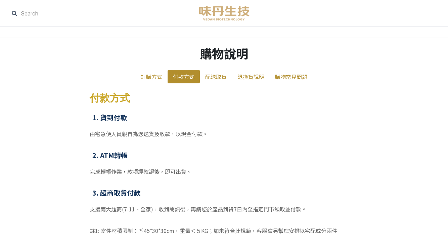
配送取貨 (216, 77)
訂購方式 (151, 77)
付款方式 (183, 77)
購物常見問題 (291, 77)
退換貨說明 (250, 77)
